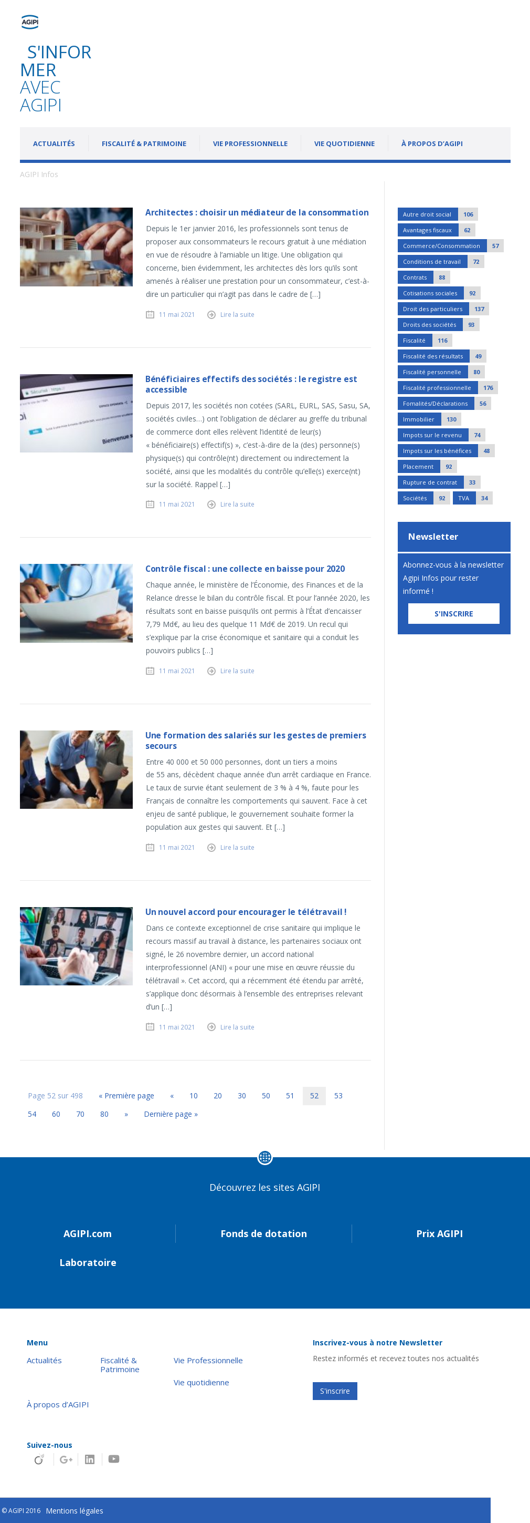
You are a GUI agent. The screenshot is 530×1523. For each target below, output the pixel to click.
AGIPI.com (87, 1233)
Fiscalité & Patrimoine (144, 143)
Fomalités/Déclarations (447, 403)
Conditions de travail (443, 261)
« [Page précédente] (172, 1095)
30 (242, 1095)
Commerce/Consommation (453, 245)
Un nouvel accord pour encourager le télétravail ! (245, 912)
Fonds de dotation (263, 1233)
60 (56, 1114)
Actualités (54, 143)
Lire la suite (237, 314)
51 (290, 1095)
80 (104, 1114)
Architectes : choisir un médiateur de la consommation (257, 212)
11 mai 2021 (177, 314)
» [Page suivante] (126, 1114)
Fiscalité (427, 340)
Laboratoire (87, 1262)
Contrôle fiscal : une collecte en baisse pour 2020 (245, 568)
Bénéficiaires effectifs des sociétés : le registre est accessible (251, 384)
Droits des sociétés (441, 324)
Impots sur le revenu (444, 434)
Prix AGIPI (439, 1233)
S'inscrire (335, 1391)
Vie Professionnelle (250, 143)
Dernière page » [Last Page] (171, 1114)
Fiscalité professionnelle (450, 387)
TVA (475, 498)
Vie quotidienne (344, 143)
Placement (430, 466)
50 (266, 1095)
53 (338, 1095)
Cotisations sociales (442, 293)
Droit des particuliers (446, 308)
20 (218, 1095)
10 (193, 1095)
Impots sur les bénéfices (449, 450)
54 (32, 1114)
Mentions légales (74, 1511)
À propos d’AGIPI (432, 143)
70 (80, 1114)
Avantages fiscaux (439, 229)
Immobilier (432, 419)
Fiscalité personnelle (444, 371)
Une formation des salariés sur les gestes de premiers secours (255, 741)
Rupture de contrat (442, 482)
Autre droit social (440, 214)
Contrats (426, 277)
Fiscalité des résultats (444, 356)
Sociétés (426, 498)
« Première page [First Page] (126, 1095)
